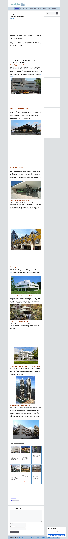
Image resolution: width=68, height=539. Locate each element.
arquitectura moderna (22, 40)
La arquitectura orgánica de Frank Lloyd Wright (25, 455)
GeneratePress (20, 537)
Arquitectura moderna (15, 500)
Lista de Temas (50, 537)
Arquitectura (17, 8)
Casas (49, 8)
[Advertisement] (26, 27)
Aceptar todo (62, 535)
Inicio (12, 8)
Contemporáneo (54, 8)
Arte (27, 8)
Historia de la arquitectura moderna (14, 455)
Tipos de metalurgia (14, 501)
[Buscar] (57, 13)
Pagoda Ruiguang (14, 502)
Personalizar (51, 535)
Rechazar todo (57, 535)
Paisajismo (39, 8)
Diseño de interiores (33, 8)
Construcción (22, 8)
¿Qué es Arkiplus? (55, 537)
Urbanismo (44, 8)
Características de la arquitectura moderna (36, 474)
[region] (56, 532)
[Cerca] (65, 527)
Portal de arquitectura (44, 537)
